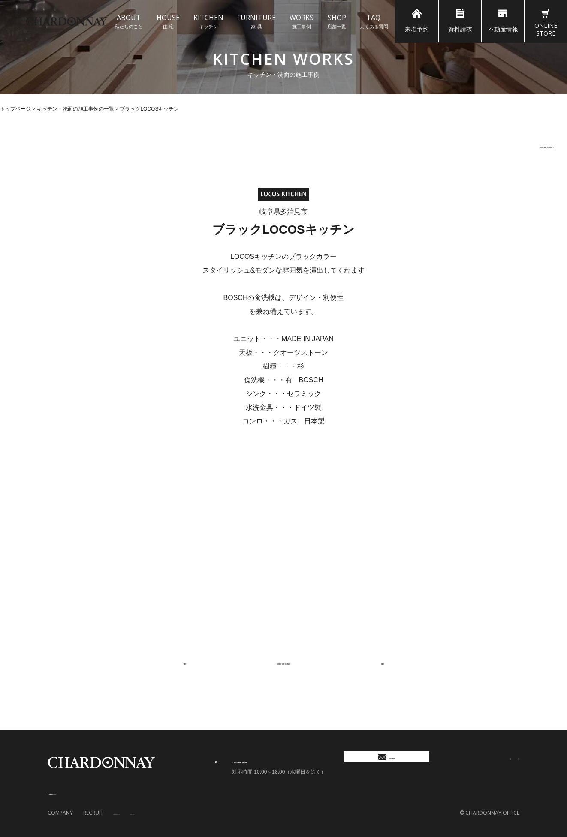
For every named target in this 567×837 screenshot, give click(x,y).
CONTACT (386, 762)
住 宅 (168, 21)
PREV (191, 662)
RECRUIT (93, 812)
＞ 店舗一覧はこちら (75, 792)
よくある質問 (374, 21)
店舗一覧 (336, 21)
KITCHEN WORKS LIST (513, 145)
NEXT (375, 662)
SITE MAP (173, 812)
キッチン (208, 21)
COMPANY (60, 812)
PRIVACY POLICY (133, 812)
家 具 (256, 21)
